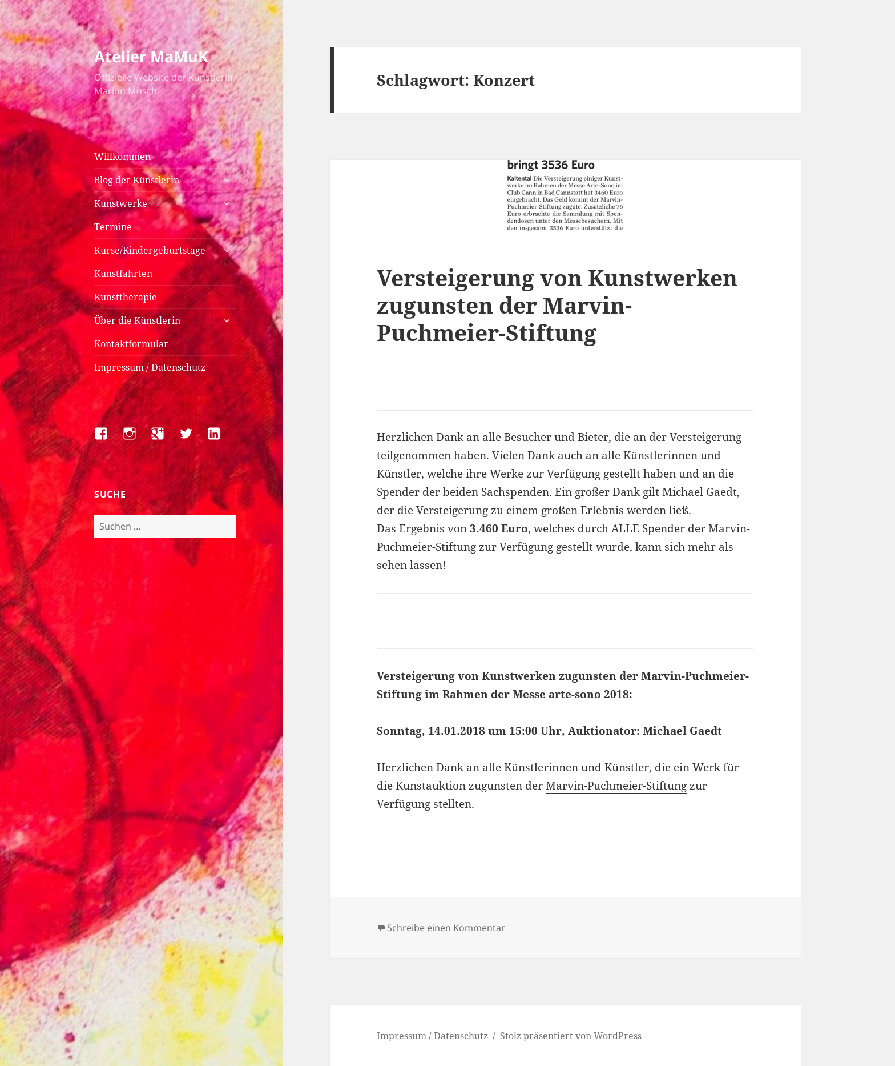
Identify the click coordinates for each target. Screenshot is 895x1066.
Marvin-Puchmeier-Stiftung (616, 785)
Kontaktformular (131, 344)
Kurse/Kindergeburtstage (149, 250)
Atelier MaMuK (151, 56)
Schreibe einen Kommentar (446, 927)
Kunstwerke (120, 203)
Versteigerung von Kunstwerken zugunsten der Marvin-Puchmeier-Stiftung (557, 304)
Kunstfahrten (123, 273)
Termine (113, 227)
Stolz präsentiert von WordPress (571, 1035)
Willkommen (122, 156)
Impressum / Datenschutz (149, 367)
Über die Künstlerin (137, 320)
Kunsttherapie (125, 297)
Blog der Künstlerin (136, 180)
